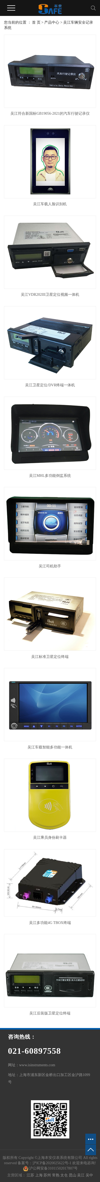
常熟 (56, 1175)
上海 (39, 1175)
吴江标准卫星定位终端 (50, 657)
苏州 (47, 1175)
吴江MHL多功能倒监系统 (50, 476)
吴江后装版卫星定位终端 (49, 1013)
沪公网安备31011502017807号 (50, 1168)
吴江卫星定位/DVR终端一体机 (50, 385)
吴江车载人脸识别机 (50, 204)
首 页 (36, 22)
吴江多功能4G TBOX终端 (50, 923)
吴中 (89, 1175)
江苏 (31, 1175)
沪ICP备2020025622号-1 (52, 1163)
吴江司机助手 (50, 566)
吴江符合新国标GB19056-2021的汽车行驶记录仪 (50, 113)
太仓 (64, 1175)
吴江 (81, 1175)
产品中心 (51, 22)
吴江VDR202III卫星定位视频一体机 (50, 295)
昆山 (73, 1175)
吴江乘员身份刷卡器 (50, 838)
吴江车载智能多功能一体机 (49, 747)
